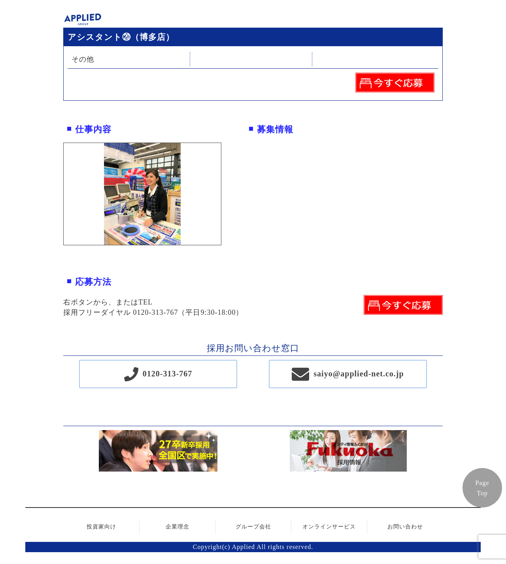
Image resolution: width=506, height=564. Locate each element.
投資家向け (101, 527)
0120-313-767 (167, 373)
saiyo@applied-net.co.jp (358, 373)
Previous (58, 194)
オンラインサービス (329, 527)
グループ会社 (253, 527)
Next (227, 194)
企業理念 (177, 527)
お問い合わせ (405, 527)
